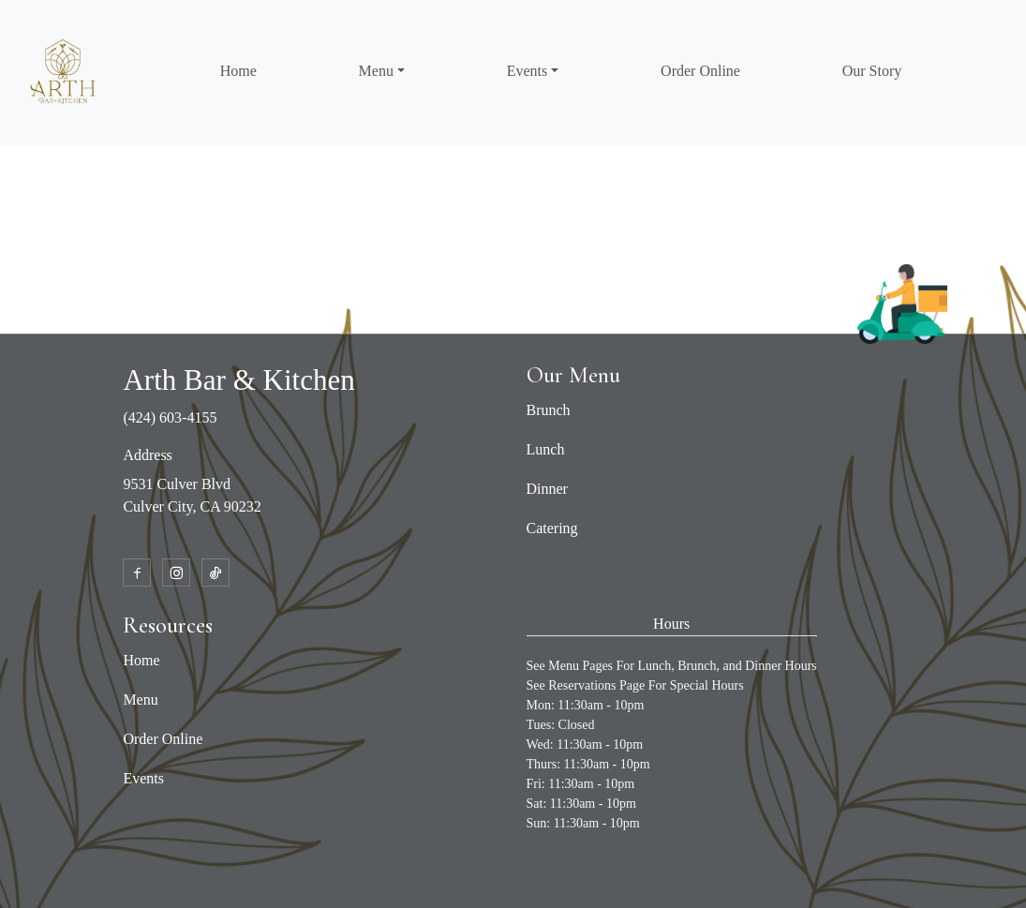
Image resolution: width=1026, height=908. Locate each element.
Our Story (872, 71)
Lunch (546, 449)
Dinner (547, 489)
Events (143, 778)
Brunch (549, 410)
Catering (552, 528)
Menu (140, 699)
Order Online (700, 71)
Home (238, 71)
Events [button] (527, 71)
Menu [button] (376, 71)
